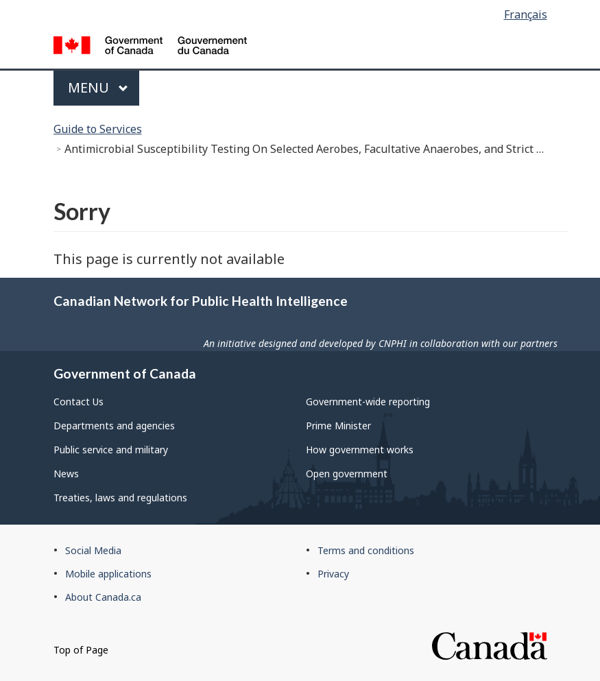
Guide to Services (97, 128)
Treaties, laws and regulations (120, 497)
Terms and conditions (365, 550)
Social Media (93, 550)
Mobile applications (108, 573)
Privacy (333, 573)
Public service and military (110, 449)
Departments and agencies (114, 425)
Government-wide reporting (368, 401)
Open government (346, 473)
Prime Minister (338, 425)
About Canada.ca (103, 597)
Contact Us (78, 401)
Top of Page (80, 649)
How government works (359, 449)
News (66, 473)
